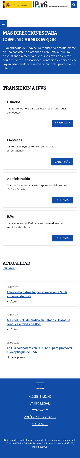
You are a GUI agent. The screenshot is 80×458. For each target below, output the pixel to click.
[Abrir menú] (3, 23)
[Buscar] (74, 4)
